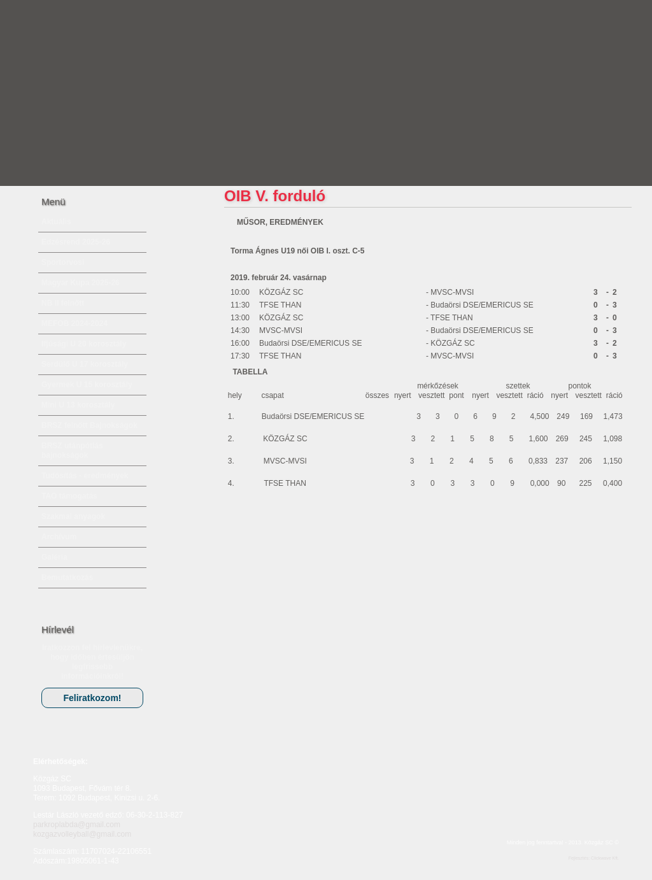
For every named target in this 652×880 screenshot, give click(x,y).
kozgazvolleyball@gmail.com (82, 834)
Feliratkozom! (92, 698)
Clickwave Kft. (605, 858)
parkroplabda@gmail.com (76, 824)
